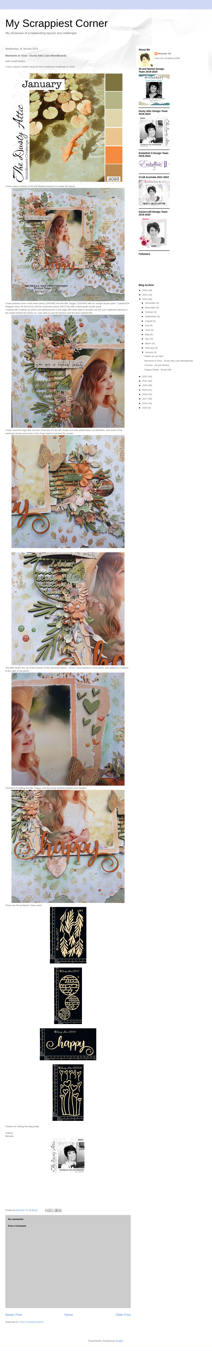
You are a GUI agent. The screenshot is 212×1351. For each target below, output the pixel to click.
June (148, 330)
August (149, 321)
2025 (145, 290)
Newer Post (13, 1315)
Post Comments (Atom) (31, 1322)
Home (68, 1315)
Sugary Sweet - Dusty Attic (158, 369)
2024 (145, 294)
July (147, 325)
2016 (145, 403)
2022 (145, 376)
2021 (145, 381)
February (150, 348)
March (148, 343)
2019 (145, 390)
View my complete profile (167, 58)
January (149, 352)
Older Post (123, 1315)
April (147, 339)
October (149, 312)
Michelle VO (164, 53)
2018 (145, 394)
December (150, 303)
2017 (145, 398)
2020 (145, 385)
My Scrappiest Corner (56, 23)
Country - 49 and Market (156, 365)
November (150, 307)
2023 (145, 299)
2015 (145, 407)
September (151, 316)
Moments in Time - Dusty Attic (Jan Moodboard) (168, 360)
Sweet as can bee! (153, 356)
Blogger (119, 1341)
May (147, 334)
